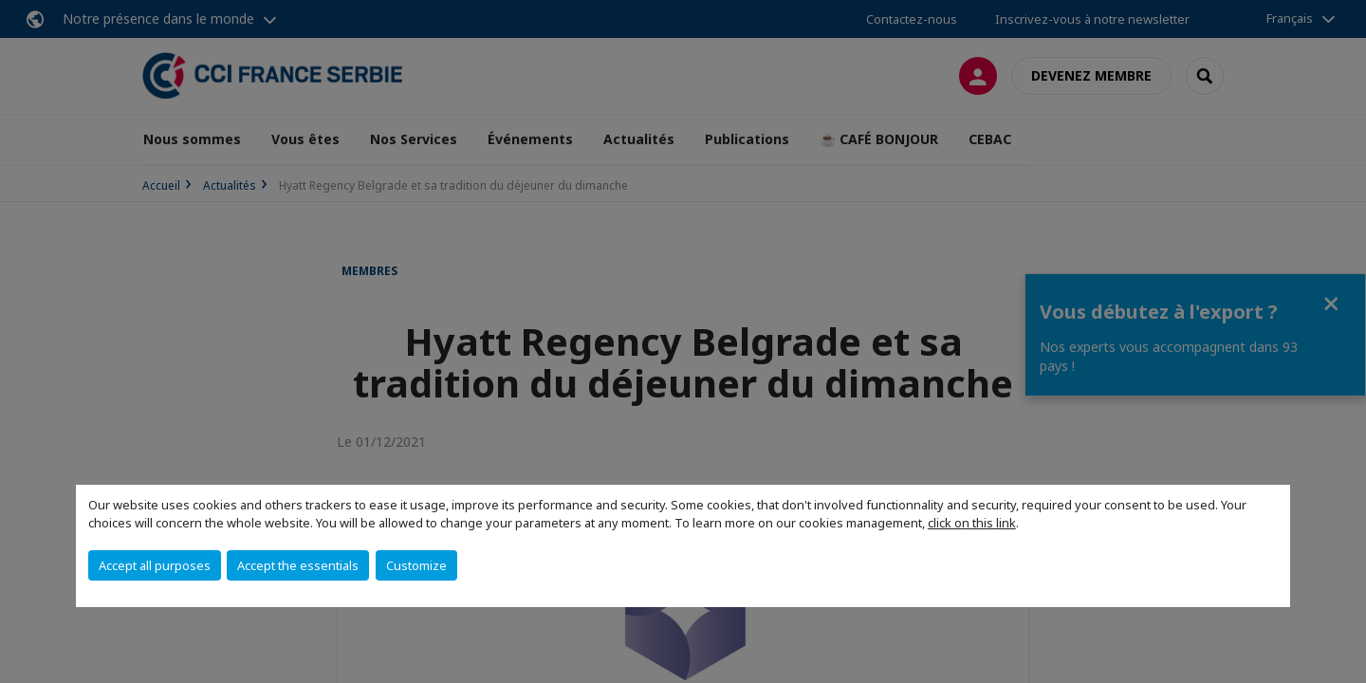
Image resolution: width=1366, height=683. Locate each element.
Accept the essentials (298, 565)
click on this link (972, 522)
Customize (416, 565)
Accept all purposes (155, 565)
